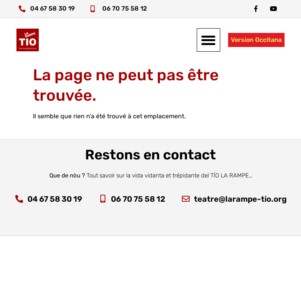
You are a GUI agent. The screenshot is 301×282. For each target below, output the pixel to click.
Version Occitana (256, 39)
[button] (209, 40)
